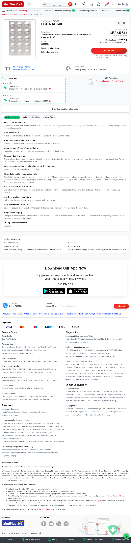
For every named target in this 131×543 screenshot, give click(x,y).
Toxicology (89, 373)
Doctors (48, 11)
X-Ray (79, 350)
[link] (13, 4)
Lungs (96, 364)
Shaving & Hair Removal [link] (10, 353)
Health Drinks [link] (7, 361)
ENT (124, 395)
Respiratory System (8, 426)
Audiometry (107, 353)
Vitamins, (45, 44)
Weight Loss (100, 409)
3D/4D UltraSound (89, 350)
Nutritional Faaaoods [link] (35, 361)
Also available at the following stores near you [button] (23, 68)
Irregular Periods (83, 412)
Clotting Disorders (101, 373)
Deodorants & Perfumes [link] (23, 350)
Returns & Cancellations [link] (95, 540)
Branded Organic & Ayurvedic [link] (39, 399)
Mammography (102, 350)
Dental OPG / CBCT (95, 353)
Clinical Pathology (72, 339)
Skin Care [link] (5, 347)
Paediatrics (96, 391)
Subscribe (121, 306)
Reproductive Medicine (99, 398)
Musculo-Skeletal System (44, 426)
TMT (111, 350)
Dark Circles (121, 409)
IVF (89, 401)
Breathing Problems (115, 412)
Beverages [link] (23, 399)
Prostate (68, 370)
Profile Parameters (86, 339)
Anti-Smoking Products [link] (43, 372)
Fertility (103, 364)
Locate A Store (27, 314)
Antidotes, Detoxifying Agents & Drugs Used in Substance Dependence (27, 442)
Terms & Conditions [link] (122, 540)
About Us (6, 314)
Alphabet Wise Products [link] (10, 415)
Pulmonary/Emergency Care (48, 453)
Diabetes (90, 367)
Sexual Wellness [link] (8, 350)
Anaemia (77, 367)
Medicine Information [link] (10, 409)
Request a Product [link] (20, 412)
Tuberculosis (90, 370)
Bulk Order (106, 314)
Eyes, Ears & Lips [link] (40, 350)
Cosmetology (84, 398)
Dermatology (117, 395)
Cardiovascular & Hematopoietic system (45, 423)
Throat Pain (95, 412)
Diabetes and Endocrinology (84, 395)
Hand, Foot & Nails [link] (26, 353)
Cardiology (99, 395)
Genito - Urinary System (54, 429)
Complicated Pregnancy (100, 401)
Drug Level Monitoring (116, 373)
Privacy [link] (71, 540)
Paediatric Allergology (115, 398)
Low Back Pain (71, 412)
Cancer (111, 367)
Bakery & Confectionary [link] (10, 399)
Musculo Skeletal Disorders (75, 373)
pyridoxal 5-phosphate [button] (31, 117)
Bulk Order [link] (9, 540)
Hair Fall (103, 412)
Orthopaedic (24, 453)
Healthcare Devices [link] (26, 372)
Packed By (72, 243)
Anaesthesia (6, 450)
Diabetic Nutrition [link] (26, 388)
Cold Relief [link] (22, 369)
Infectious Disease (83, 377)
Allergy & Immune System (11, 439)
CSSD (26, 450)
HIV (83, 370)
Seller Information (49, 52)
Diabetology (69, 395)
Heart (86, 364)
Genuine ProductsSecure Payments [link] (110, 81)
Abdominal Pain (84, 415)
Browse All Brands (58, 314)
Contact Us (116, 314)
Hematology (70, 342)
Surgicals (33, 453)
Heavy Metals (70, 377)
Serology (97, 339)
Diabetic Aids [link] (38, 388)
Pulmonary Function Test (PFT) (109, 356)
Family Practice (85, 391)
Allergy (116, 364)
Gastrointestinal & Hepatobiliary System (16, 423)
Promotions (107, 11)
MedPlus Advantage (65, 11)
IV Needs (47, 450)
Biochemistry (116, 339)
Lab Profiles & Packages (74, 364)
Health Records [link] (7, 412)
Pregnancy (76, 370)
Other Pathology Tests (104, 370)
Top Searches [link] (43, 412)
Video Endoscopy (90, 356)
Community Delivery (93, 314)
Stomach (69, 380)
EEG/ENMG (118, 350)
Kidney (109, 364)
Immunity (103, 367)
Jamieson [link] (53, 380)
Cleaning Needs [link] (7, 396)
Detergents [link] (19, 396)
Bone (96, 367)
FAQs (14, 314)
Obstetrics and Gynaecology (111, 391)
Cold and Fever (80, 409)
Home (4, 15)
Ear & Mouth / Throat (9, 435)
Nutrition (44, 432)
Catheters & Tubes (36, 450)
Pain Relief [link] (13, 369)
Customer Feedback (75, 314)
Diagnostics (36, 11)
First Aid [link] (5, 369)
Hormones (58, 426)
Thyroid (122, 364)
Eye (50, 432)
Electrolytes (95, 380)
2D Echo (68, 353)
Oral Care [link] (28, 347)
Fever (84, 367)
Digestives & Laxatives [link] (10, 372)
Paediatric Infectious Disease (76, 401)
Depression (91, 409)
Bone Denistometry (79, 353)
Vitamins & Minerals (32, 432)
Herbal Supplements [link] (41, 380)
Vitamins (23, 15)
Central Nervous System (25, 426)
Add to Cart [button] (109, 51)
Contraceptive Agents (9, 429)
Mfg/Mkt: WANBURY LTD (50, 21)
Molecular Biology (81, 342)
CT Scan (73, 350)
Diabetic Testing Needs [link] (10, 388)
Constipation (111, 409)
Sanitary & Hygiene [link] (16, 347)
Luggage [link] (52, 396)
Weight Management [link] (51, 361)
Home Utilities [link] (29, 396)
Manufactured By (11, 243)
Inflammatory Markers (81, 380)
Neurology (108, 395)
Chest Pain (69, 409)
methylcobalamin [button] (12, 117)
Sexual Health (96, 415)
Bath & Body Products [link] (48, 347)
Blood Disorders (97, 377)
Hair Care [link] (36, 347)
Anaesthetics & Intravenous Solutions (44, 435)
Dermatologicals (24, 435)
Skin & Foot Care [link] (49, 369)
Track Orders (44, 314)
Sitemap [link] (54, 540)
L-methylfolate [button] (49, 117)
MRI (67, 350)
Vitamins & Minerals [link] (24, 380)
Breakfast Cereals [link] (19, 361)
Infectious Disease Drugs (27, 429)
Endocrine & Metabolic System (12, 432)
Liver (91, 364)
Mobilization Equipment (10, 453)
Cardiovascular (17, 450)
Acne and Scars (71, 415)
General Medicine (72, 391)
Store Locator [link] (33, 412)
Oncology (41, 429)
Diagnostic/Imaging (9, 456)
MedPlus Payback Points (88, 11)
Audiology (113, 401)
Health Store (9, 10)
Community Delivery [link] (32, 540)
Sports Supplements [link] (9, 380)
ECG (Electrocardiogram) (74, 356)
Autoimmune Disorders (112, 377)
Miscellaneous (59, 442)
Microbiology (105, 339)
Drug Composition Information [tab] (65, 109)
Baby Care (13, 339)
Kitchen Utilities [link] (41, 396)
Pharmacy (23, 11)
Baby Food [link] (5, 339)
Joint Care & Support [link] (35, 369)
